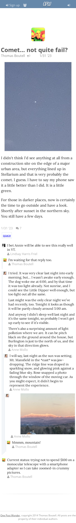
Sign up (13, 5)
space (7, 235)
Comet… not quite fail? (34, 50)
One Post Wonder (10, 515)
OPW (47, 4)
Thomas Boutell (13, 55)
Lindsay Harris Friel (22, 254)
